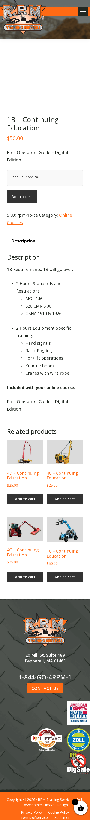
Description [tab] (23, 241)
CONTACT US (45, 688)
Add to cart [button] (25, 499)
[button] (83, 11)
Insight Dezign (56, 804)
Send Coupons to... (26, 177)
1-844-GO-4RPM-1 (45, 677)
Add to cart (22, 196)
